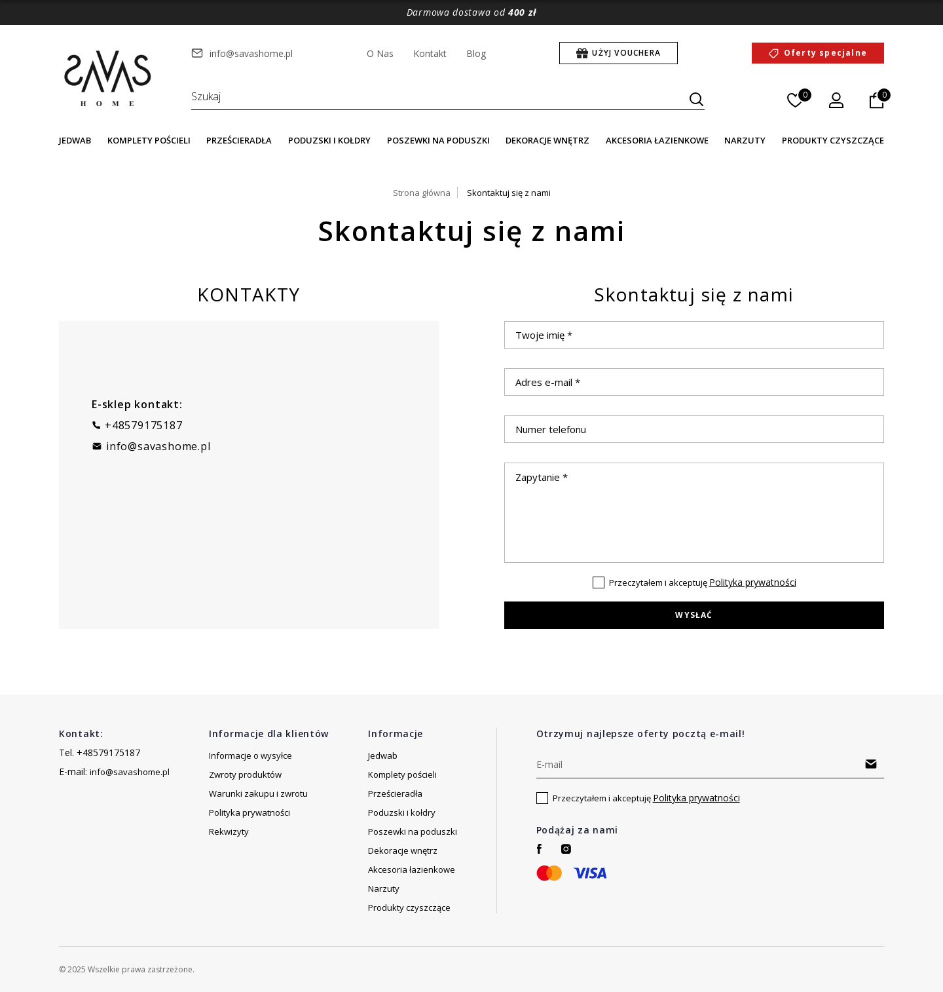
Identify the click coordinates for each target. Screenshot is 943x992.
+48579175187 (144, 425)
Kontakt (430, 53)
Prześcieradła (239, 140)
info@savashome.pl (251, 53)
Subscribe (871, 764)
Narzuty (745, 140)
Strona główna (422, 193)
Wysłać (693, 614)
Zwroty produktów (245, 774)
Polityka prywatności (752, 582)
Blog (476, 53)
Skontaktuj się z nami (509, 193)
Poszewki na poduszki (438, 140)
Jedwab (75, 140)
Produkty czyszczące (833, 140)
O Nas (380, 53)
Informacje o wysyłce (250, 755)
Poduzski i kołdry (329, 140)
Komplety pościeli (149, 140)
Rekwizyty (229, 831)
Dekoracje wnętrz (547, 140)
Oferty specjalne (825, 52)
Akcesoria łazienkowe (657, 140)
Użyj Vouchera (626, 52)
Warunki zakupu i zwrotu (258, 793)
